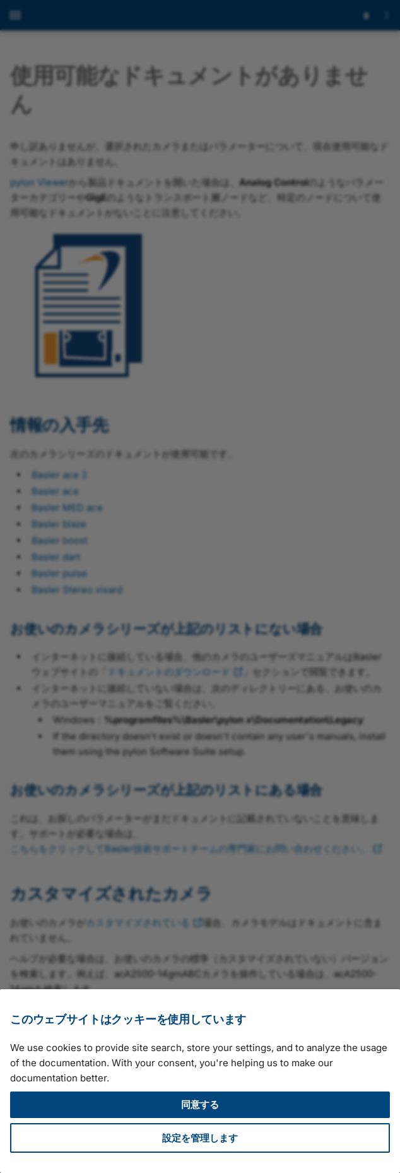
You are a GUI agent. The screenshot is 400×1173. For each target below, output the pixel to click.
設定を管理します (200, 1138)
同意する (200, 1104)
